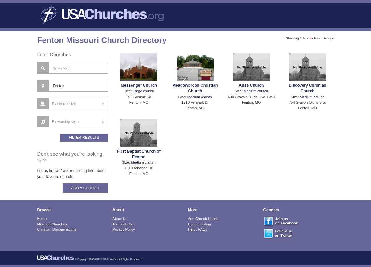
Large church (143, 91)
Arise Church (251, 85)
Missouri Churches (52, 224)
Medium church (199, 97)
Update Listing (199, 224)
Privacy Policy (123, 229)
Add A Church (85, 188)
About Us (119, 218)
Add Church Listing (203, 218)
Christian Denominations (56, 229)
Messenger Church (139, 85)
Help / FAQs (197, 229)
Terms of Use (123, 224)
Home (42, 218)
